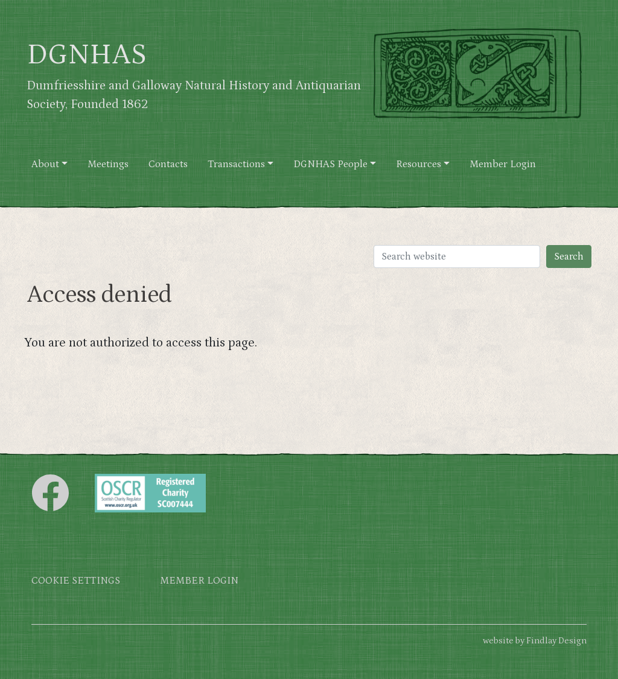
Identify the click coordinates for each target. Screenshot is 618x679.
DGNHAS (87, 55)
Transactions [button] (236, 164)
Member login (199, 581)
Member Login (503, 164)
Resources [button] (418, 164)
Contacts (168, 164)
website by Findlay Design (535, 641)
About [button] (45, 164)
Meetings (108, 164)
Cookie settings (75, 581)
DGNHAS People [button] (330, 164)
